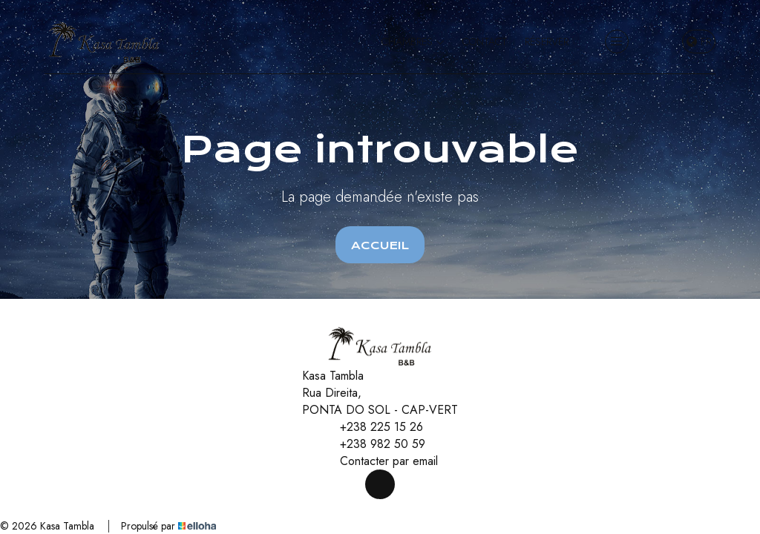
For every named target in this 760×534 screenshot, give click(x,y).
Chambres (413, 41)
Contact (484, 41)
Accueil (380, 245)
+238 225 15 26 (373, 426)
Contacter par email (380, 460)
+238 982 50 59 (374, 443)
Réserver (547, 41)
